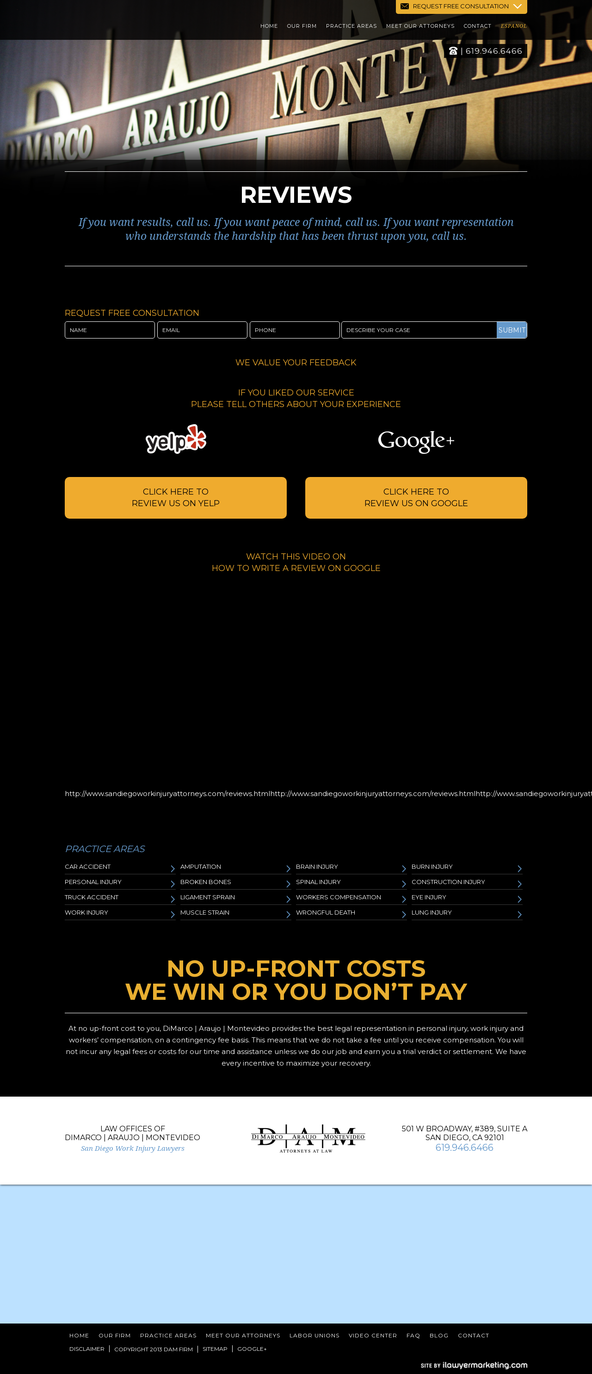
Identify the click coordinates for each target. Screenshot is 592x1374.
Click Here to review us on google (416, 497)
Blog (439, 1335)
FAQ (413, 1335)
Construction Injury (467, 883)
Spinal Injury (351, 883)
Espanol (514, 28)
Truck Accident (120, 898)
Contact (478, 27)
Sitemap (215, 1348)
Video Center (373, 1335)
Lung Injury (467, 914)
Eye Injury (467, 898)
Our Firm (302, 27)
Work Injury (120, 914)
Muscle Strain (235, 914)
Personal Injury (120, 883)
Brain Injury (351, 868)
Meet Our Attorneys (420, 27)
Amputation (235, 868)
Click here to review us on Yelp (176, 497)
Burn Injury (467, 868)
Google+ (252, 1348)
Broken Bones (235, 883)
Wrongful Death (351, 914)
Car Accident (120, 868)
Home (269, 27)
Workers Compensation (351, 898)
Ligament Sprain (235, 898)
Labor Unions (314, 1335)
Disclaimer (87, 1348)
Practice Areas (351, 27)
